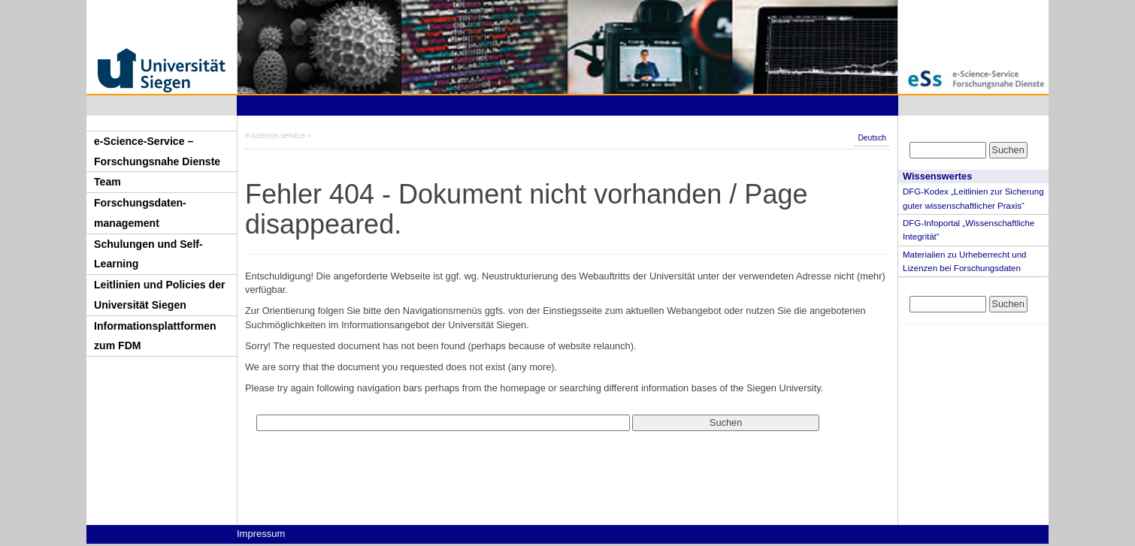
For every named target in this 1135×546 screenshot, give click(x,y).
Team (107, 182)
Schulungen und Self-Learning (148, 254)
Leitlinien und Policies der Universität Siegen (159, 295)
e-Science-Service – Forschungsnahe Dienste (157, 151)
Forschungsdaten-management (140, 213)
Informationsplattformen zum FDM (155, 336)
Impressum (261, 533)
